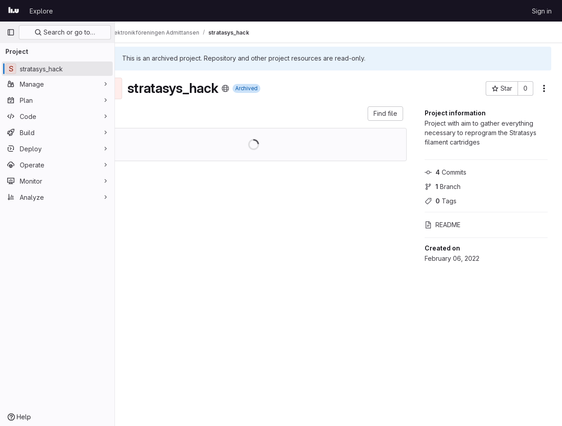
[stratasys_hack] (57, 68)
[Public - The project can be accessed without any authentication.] (251, 88)
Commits (445, 172)
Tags (441, 201)
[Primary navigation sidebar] (11, 32)
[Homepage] (13, 11)
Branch (443, 186)
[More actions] (544, 88)
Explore (41, 11)
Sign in (542, 11)
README (443, 224)
